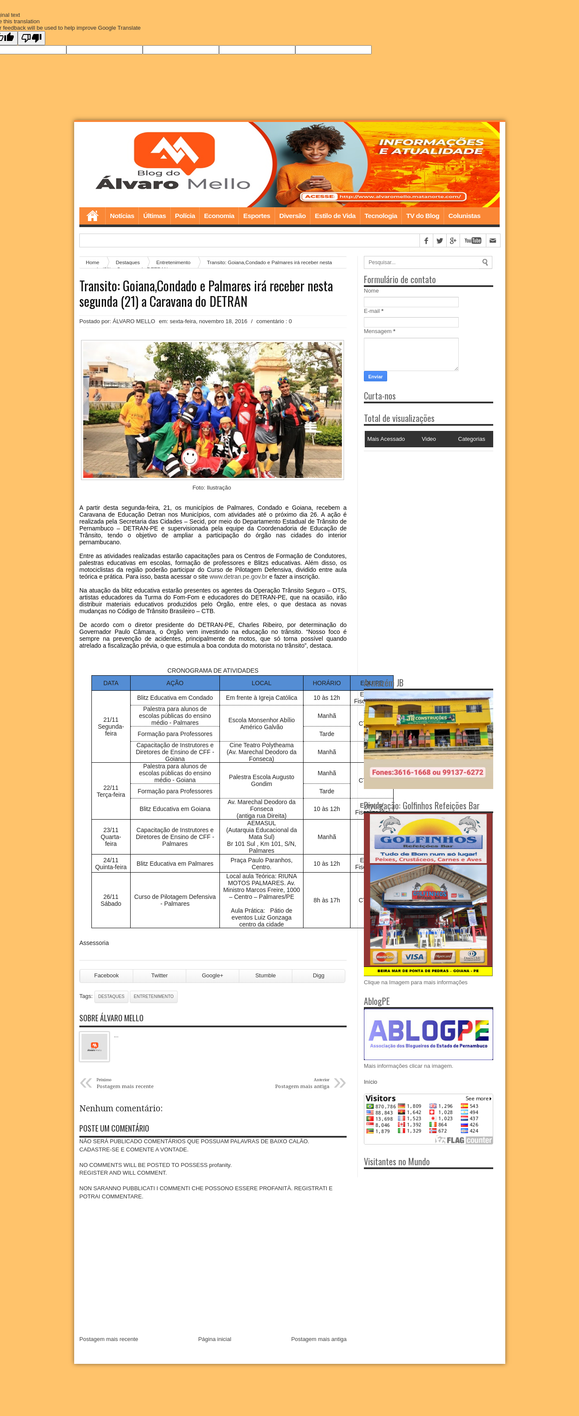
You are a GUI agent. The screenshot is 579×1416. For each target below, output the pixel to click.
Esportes (256, 216)
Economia (219, 216)
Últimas (154, 216)
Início (370, 1082)
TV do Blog (422, 216)
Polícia (185, 216)
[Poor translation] (31, 38)
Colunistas (464, 216)
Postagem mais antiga (319, 1340)
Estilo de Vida (335, 216)
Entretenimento (154, 997)
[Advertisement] (418, 506)
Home (92, 216)
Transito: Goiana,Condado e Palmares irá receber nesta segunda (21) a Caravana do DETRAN (206, 294)
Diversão (292, 216)
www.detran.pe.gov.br (238, 577)
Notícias (122, 216)
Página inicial (215, 1340)
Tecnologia (381, 216)
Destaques (111, 997)
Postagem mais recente (108, 1340)
